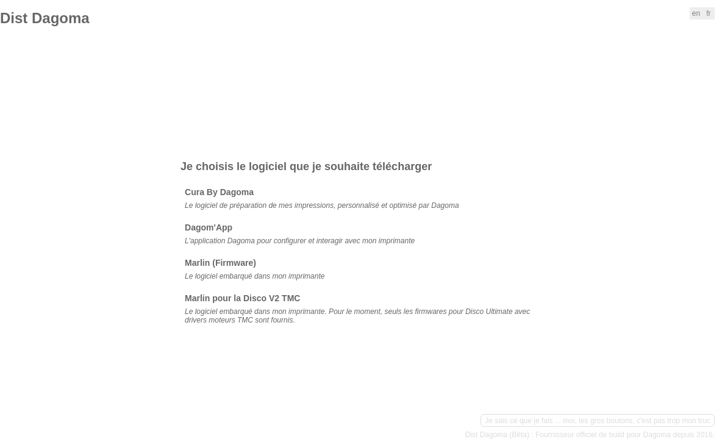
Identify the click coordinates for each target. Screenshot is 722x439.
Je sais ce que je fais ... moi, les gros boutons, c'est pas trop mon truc (597, 420)
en (696, 13)
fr (708, 13)
